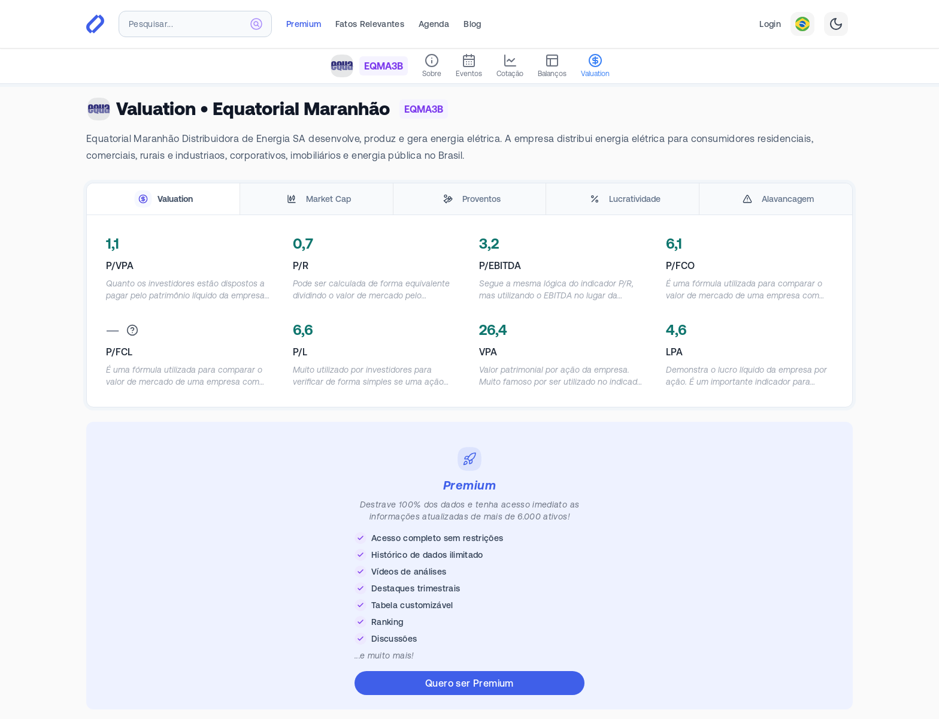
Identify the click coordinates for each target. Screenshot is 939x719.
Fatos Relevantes (369, 24)
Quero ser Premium (469, 683)
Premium (303, 24)
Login (770, 24)
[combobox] (195, 24)
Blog (472, 24)
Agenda (434, 24)
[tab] (163, 199)
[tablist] (469, 199)
